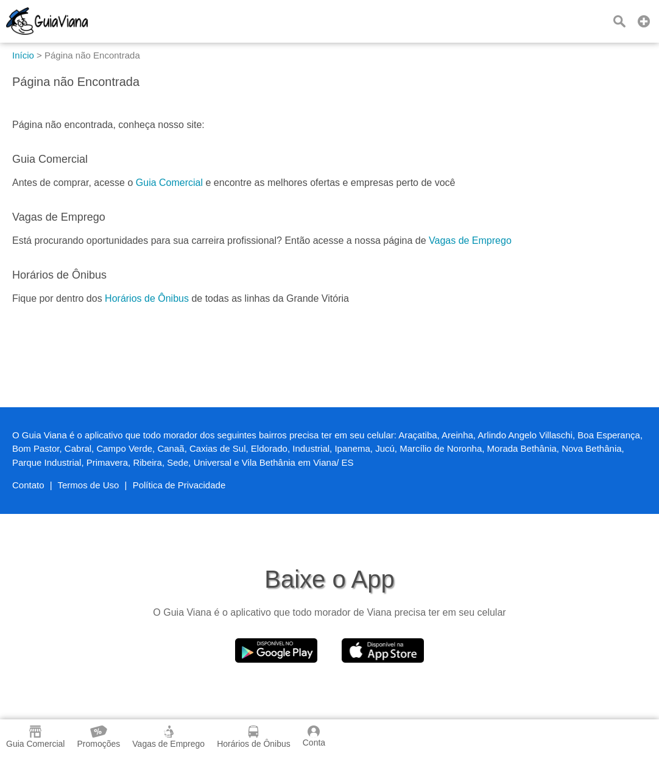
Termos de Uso (88, 485)
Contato (28, 485)
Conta (314, 736)
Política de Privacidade (179, 485)
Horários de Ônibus (147, 298)
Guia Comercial (169, 182)
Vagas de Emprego (470, 240)
